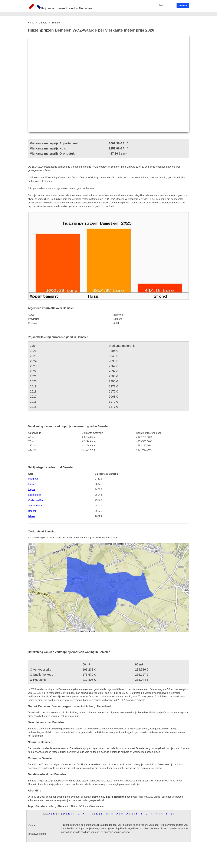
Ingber (31, 489)
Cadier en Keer (36, 500)
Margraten (33, 478)
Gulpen (32, 484)
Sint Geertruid (35, 505)
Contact (33, 825)
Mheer (31, 516)
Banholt (32, 511)
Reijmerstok (34, 495)
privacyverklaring (37, 834)
